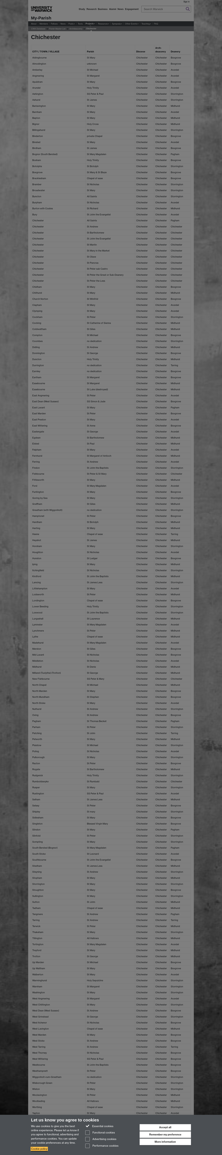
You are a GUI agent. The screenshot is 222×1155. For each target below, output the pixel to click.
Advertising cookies (100, 1139)
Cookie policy (39, 1148)
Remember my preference (165, 1134)
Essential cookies (99, 1126)
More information (165, 1141)
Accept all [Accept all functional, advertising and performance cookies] (165, 1127)
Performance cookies (102, 1146)
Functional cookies (100, 1132)
